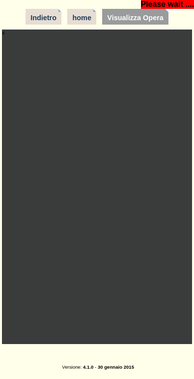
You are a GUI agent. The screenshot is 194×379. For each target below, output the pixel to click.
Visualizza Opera (135, 18)
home (81, 18)
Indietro (43, 18)
